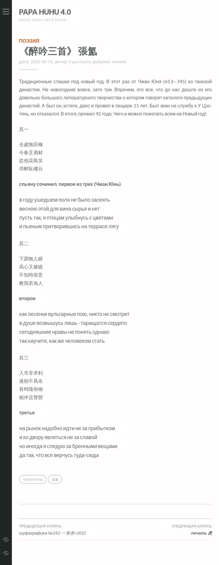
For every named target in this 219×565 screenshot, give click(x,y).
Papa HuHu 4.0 (45, 11)
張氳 (55, 479)
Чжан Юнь (33, 479)
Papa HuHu (80, 61)
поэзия (29, 41)
